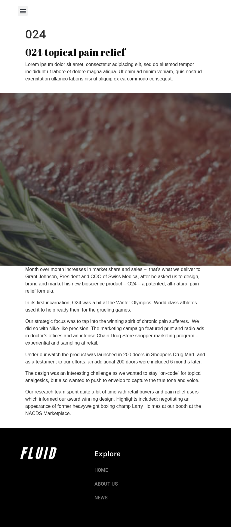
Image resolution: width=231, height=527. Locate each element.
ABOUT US (106, 484)
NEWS (101, 498)
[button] (23, 11)
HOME (101, 470)
